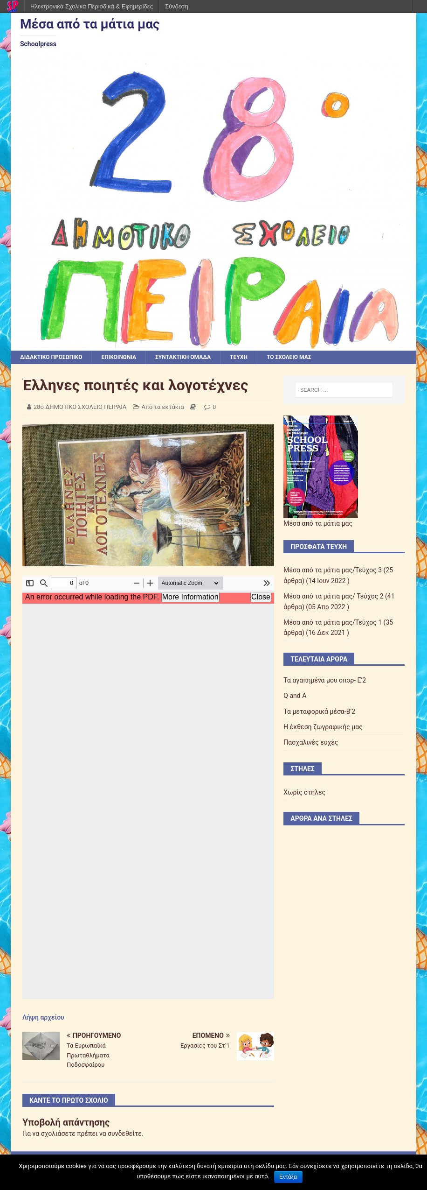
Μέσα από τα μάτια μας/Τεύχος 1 (332, 622)
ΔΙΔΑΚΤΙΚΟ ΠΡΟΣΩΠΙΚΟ (51, 357)
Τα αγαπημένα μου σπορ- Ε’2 (324, 680)
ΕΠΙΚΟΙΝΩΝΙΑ (118, 357)
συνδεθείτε (125, 1133)
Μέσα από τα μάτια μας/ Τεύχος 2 (333, 596)
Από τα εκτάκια (163, 406)
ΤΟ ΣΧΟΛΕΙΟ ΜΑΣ (289, 357)
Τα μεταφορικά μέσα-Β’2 (319, 711)
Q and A (294, 695)
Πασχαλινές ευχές (310, 742)
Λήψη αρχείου (43, 1017)
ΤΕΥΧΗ (239, 357)
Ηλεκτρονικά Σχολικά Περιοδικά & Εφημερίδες (91, 6)
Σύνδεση (176, 6)
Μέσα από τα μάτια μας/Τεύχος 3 (332, 570)
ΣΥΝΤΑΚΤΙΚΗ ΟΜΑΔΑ (183, 357)
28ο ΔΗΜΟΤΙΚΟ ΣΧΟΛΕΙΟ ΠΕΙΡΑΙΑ (80, 406)
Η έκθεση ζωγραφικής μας (322, 727)
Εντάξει (288, 1177)
